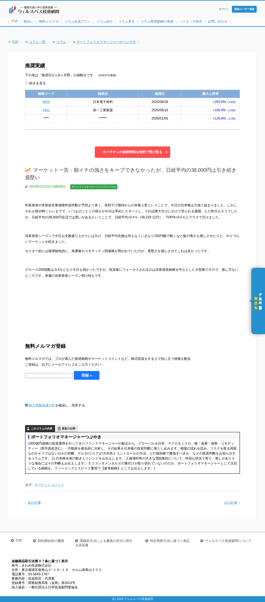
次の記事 (230, 502)
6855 (46, 102)
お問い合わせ (218, 21)
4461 (46, 110)
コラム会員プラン (77, 21)
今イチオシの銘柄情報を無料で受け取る (132, 152)
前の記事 (34, 502)
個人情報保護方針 (42, 405)
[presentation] (56, 391)
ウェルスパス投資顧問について (228, 541)
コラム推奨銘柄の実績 (156, 21)
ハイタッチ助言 (190, 21)
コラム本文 (126, 21)
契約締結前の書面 (51, 541)
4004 (46, 126)
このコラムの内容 (41, 428)
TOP (14, 21)
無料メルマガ (49, 21)
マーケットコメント (49, 485)
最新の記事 (68, 428)
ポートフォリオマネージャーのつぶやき (93, 186)
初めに (28, 21)
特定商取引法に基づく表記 (170, 541)
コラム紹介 (104, 21)
